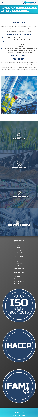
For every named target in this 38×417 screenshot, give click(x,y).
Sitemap (22, 412)
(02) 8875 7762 (19, 279)
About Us (19, 248)
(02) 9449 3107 (19, 281)
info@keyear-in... (19, 284)
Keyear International (17, 410)
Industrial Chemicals (19, 268)
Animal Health (19, 263)
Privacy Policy (26, 410)
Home (20, 19)
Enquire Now (19, 277)
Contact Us (19, 252)
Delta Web (22, 415)
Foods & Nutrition (19, 266)
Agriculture (19, 261)
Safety (19, 250)
